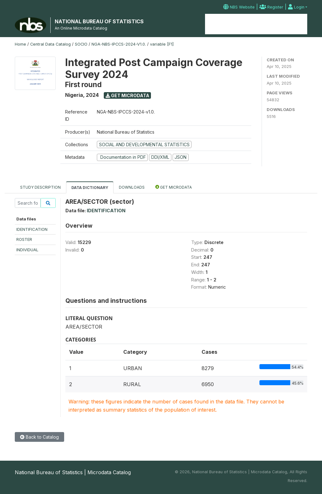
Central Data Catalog (50, 44)
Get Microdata (127, 95)
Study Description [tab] (40, 187)
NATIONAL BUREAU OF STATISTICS (99, 21)
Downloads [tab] (132, 187)
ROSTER (24, 239)
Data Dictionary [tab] (89, 187)
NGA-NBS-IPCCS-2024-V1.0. (119, 44)
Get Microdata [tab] (173, 187)
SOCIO (81, 44)
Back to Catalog (39, 437)
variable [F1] (162, 44)
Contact (296, 24)
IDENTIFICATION (31, 229)
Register (271, 7)
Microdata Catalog (256, 24)
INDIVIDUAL (27, 249)
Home (219, 24)
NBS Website (239, 7)
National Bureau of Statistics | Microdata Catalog (73, 472)
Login (296, 7)
